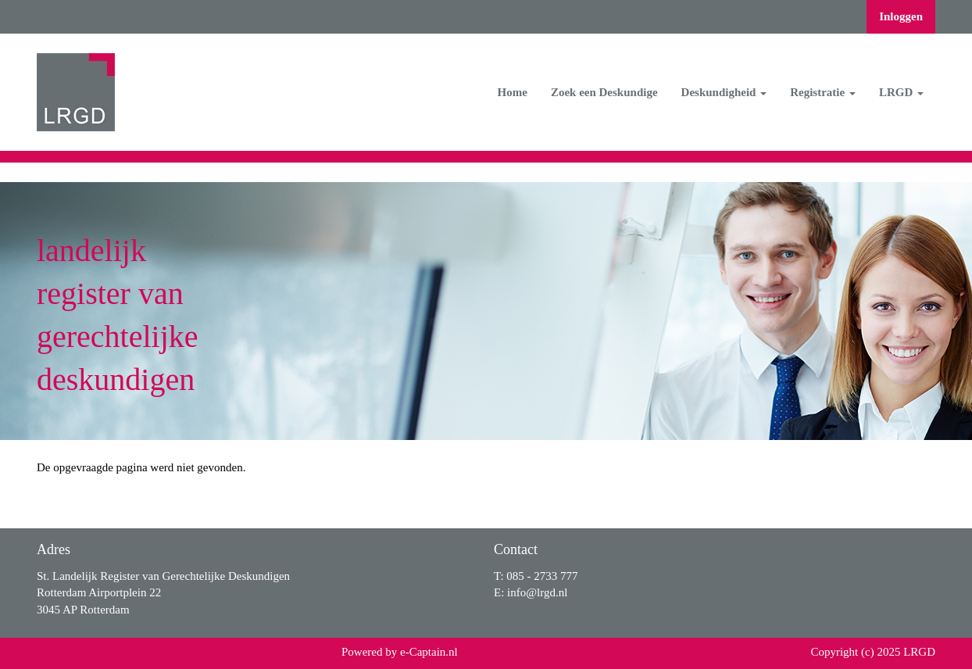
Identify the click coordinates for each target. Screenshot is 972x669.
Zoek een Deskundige (604, 92)
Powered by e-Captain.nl (399, 652)
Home (512, 92)
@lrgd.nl (537, 592)
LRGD (901, 92)
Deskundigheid (724, 92)
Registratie (823, 92)
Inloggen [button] (901, 16)
